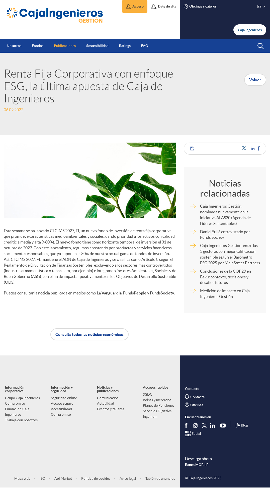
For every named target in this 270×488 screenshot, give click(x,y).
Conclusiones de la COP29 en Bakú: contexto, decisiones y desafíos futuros (225, 277)
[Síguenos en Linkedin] (213, 425)
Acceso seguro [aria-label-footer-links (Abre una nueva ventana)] (62, 403)
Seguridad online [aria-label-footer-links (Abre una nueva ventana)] (64, 398)
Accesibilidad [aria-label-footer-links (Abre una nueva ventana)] (61, 409)
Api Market (63, 478)
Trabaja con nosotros (21, 420)
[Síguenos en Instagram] (196, 425)
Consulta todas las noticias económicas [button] (89, 334)
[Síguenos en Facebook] (187, 425)
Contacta (197, 397)
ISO (42, 478)
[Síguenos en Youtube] (224, 425)
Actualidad (105, 403)
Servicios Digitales (157, 411)
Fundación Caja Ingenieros (17, 411)
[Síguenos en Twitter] (204, 425)
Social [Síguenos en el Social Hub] (196, 434)
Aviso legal (127, 478)
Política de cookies (95, 478)
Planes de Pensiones (158, 405)
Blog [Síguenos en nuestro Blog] (241, 425)
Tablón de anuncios (160, 478)
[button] (134, 6)
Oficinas (196, 405)
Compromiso (15, 403)
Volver (255, 80)
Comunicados (107, 398)
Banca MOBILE (196, 465)
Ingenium (150, 416)
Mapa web (22, 478)
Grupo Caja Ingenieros (22, 398)
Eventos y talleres (110, 409)
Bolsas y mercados (157, 400)
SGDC (147, 394)
